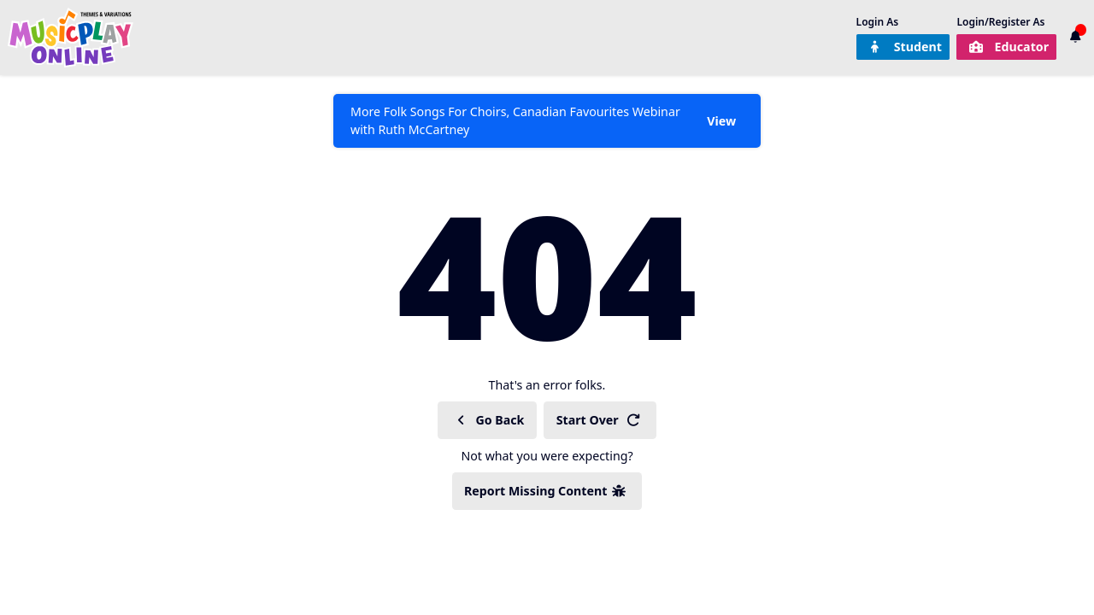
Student (905, 46)
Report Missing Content (545, 491)
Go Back (489, 420)
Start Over (598, 420)
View (721, 121)
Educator (1008, 46)
